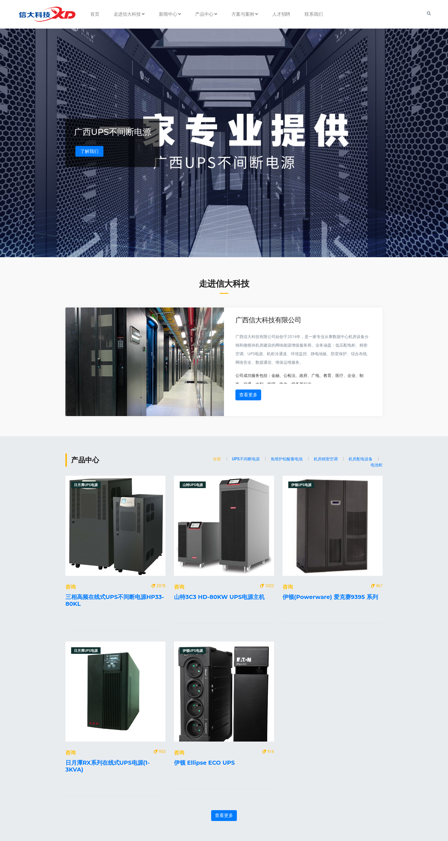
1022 (267, 586)
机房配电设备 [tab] (361, 459)
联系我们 (314, 14)
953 (159, 751)
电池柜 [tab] (377, 465)
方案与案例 (244, 14)
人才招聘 (281, 14)
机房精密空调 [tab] (326, 459)
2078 (158, 586)
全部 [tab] (217, 459)
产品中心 (206, 14)
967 (377, 586)
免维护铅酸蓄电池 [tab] (287, 459)
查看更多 (248, 394)
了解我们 (89, 151)
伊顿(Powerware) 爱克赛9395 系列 (330, 597)
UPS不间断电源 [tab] (246, 459)
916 (268, 751)
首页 (94, 14)
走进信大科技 (129, 14)
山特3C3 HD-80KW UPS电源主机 (219, 597)
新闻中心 (170, 14)
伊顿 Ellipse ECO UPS (204, 762)
